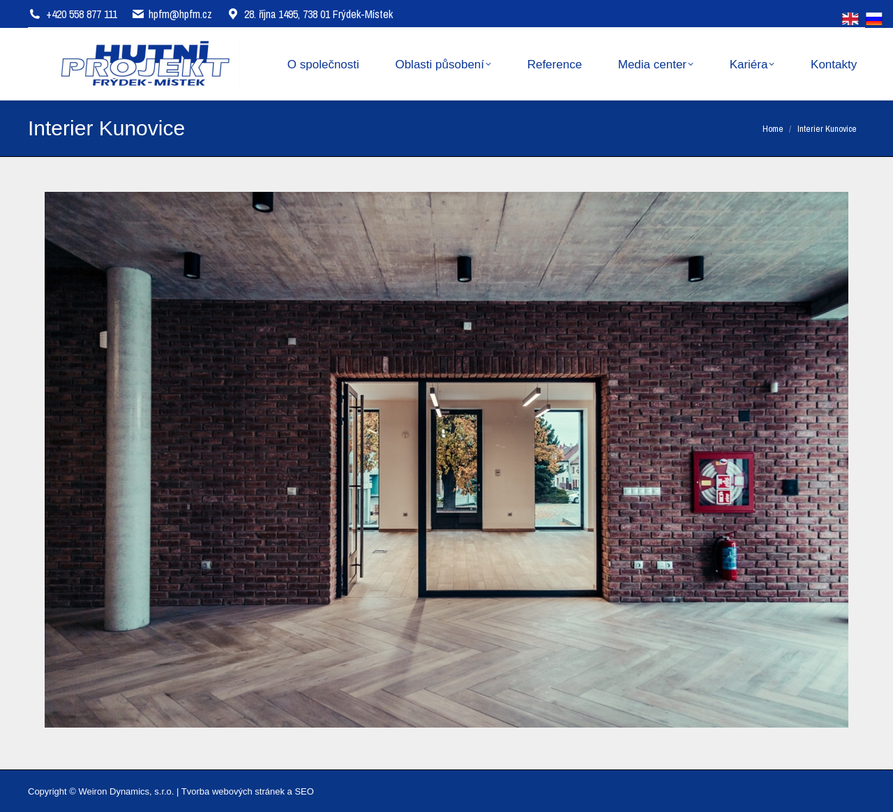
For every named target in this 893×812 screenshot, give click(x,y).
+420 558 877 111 (81, 14)
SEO (303, 791)
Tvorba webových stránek (233, 791)
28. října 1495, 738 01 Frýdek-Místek (309, 14)
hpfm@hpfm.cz (180, 14)
